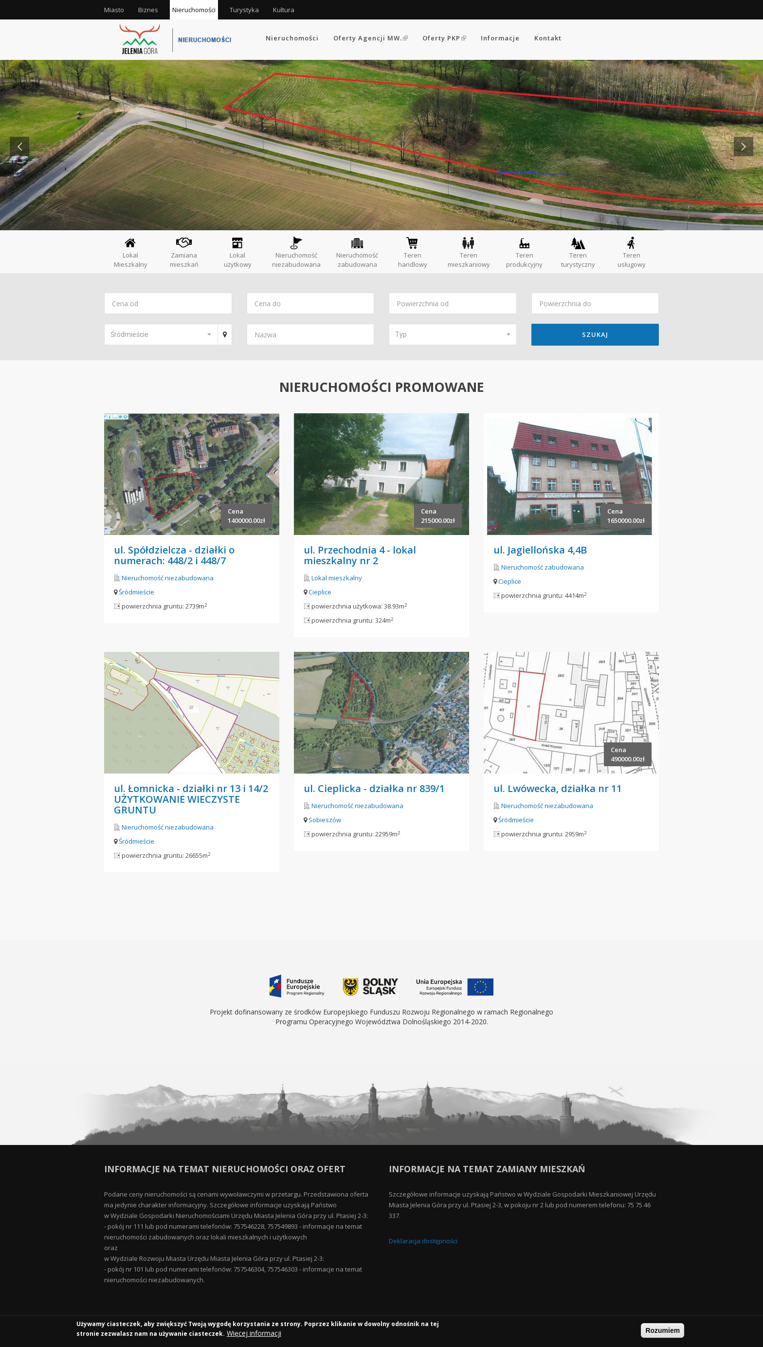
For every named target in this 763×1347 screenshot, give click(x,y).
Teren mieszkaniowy (469, 252)
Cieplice (320, 592)
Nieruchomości (194, 9)
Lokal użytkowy (238, 252)
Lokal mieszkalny (336, 577)
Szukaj (595, 334)
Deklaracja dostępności (423, 1240)
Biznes (148, 9)
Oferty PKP (444, 38)
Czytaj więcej (110, 184)
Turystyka (244, 9)
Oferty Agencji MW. (370, 38)
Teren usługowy (632, 252)
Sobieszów (325, 819)
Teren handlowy (412, 252)
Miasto (114, 9)
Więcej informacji (254, 1333)
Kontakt (548, 38)
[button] (161, 334)
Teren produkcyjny (524, 252)
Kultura (283, 9)
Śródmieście (136, 592)
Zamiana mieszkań (184, 252)
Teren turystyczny (578, 252)
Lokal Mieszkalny (130, 252)
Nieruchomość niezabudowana (296, 252)
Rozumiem (662, 1331)
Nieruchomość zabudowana (357, 252)
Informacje (500, 38)
